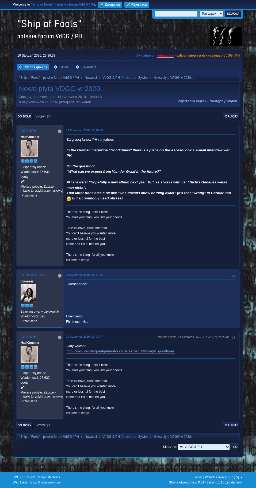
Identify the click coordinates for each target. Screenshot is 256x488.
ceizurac (29, 130)
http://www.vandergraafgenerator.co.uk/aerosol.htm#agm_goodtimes (121, 351)
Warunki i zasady (216, 477)
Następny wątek (223, 101)
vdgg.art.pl (165, 55)
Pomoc (197, 477)
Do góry (25, 425)
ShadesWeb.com (49, 482)
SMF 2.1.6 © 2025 (24, 477)
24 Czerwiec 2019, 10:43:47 (84, 336)
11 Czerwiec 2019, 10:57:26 (84, 274)
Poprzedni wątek (192, 101)
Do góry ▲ (236, 477)
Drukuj (231, 116)
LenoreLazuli (34, 274)
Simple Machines (49, 477)
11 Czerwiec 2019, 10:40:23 (84, 130)
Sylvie (142, 78)
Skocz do (169, 447)
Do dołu (24, 116)
